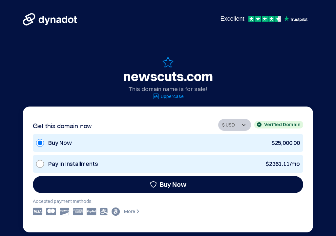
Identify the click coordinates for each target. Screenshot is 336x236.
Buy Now (168, 184)
